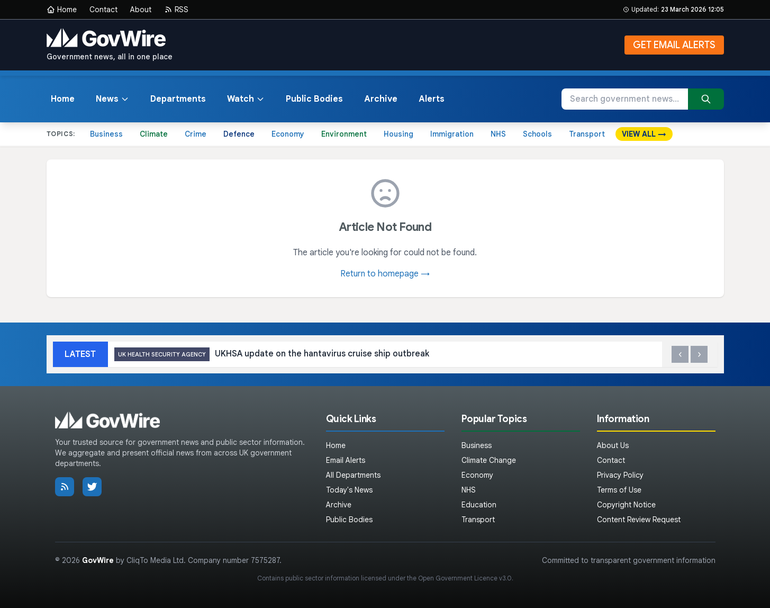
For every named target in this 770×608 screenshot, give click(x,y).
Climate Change (488, 460)
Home (62, 9)
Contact (103, 9)
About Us (613, 445)
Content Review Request (639, 519)
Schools (537, 134)
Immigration (452, 134)
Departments (178, 99)
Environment (344, 134)
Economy (287, 134)
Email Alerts (345, 460)
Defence (239, 134)
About (140, 9)
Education (478, 504)
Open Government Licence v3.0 (465, 578)
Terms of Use (619, 490)
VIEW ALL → (644, 134)
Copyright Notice (626, 504)
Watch (246, 99)
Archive (380, 99)
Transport (587, 134)
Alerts (432, 99)
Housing (398, 134)
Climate (154, 134)
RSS (176, 9)
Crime (195, 134)
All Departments (353, 475)
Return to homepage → (385, 274)
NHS (498, 134)
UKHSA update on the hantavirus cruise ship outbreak (271, 354)
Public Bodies (314, 99)
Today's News (349, 490)
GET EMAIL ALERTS (674, 45)
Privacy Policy (620, 475)
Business (106, 134)
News (112, 99)
